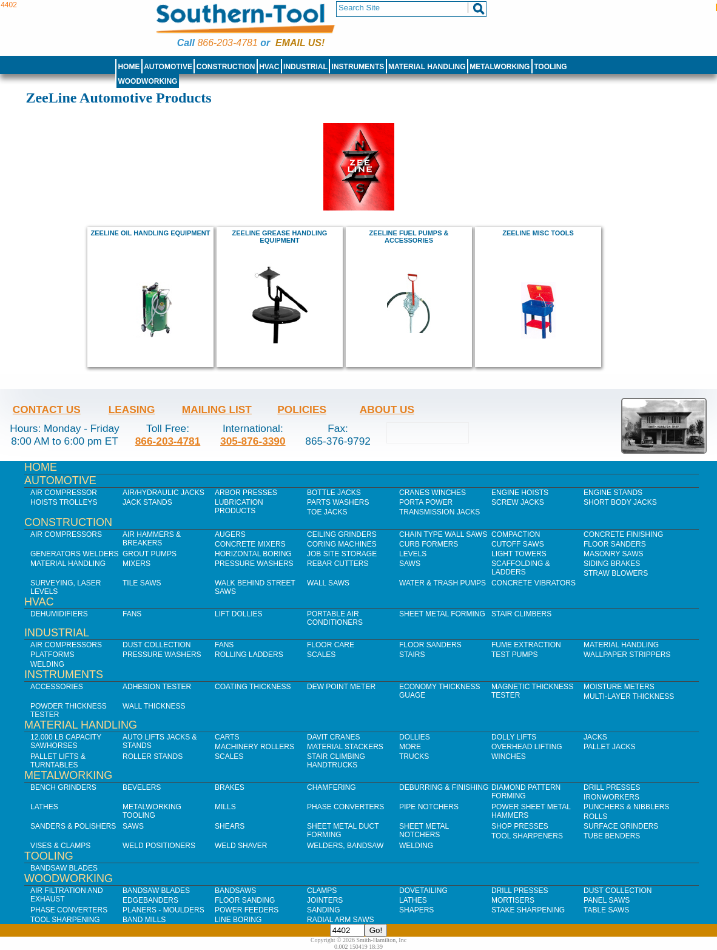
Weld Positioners (159, 845)
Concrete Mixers (250, 544)
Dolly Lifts (513, 737)
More (410, 747)
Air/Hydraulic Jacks (163, 492)
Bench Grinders (63, 787)
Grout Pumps (150, 554)
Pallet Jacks (610, 747)
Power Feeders (246, 910)
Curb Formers (428, 544)
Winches (508, 756)
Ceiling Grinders (342, 534)
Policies (301, 409)
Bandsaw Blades (64, 868)
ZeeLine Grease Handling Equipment (280, 236)
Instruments (358, 66)
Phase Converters (345, 807)
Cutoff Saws (517, 544)
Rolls (595, 816)
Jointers (325, 900)
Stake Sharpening (528, 910)
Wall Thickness (154, 706)
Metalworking (500, 66)
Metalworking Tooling (152, 811)
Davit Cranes (333, 737)
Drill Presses (612, 787)
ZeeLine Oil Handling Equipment (150, 233)
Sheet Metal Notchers (424, 830)
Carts (227, 737)
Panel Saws (607, 900)
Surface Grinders (621, 826)
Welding (47, 664)
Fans (132, 614)
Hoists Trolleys (63, 502)
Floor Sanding (245, 900)
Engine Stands (613, 492)
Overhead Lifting (526, 747)
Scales (321, 654)
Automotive (168, 66)
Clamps (322, 890)
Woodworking (147, 81)
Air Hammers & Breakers (152, 538)
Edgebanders (150, 900)
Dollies (414, 737)
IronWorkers (611, 797)
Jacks (595, 737)
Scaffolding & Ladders (520, 567)
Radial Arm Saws (340, 919)
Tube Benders (612, 836)
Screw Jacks (517, 502)
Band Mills (144, 919)
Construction (226, 66)
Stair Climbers (521, 614)
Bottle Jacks (334, 492)
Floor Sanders (615, 544)
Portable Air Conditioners (335, 618)
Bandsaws (235, 890)
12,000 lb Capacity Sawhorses (65, 741)
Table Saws (606, 910)
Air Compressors (66, 534)
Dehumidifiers (59, 614)
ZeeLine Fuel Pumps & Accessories (408, 236)
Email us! (300, 43)
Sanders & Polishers (73, 826)
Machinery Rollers (254, 747)
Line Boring (238, 919)
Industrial (305, 66)
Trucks (414, 756)
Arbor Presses (246, 492)
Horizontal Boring (253, 554)
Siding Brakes (612, 563)
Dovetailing (423, 890)
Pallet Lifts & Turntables (58, 760)
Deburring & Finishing (443, 787)
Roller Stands (153, 756)
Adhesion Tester (157, 686)
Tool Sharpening (65, 919)
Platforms (52, 654)
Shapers (416, 910)
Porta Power (426, 502)
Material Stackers (345, 747)
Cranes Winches (432, 492)
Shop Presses (519, 826)
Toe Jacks (327, 512)
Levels (412, 554)
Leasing (132, 409)
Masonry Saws (613, 554)
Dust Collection (156, 645)
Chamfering (331, 787)
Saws (409, 563)
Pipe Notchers (429, 807)
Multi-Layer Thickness (629, 696)
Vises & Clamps (60, 845)
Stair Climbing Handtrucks (336, 760)
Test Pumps (514, 654)
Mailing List (217, 409)
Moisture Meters (619, 686)
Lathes (44, 807)
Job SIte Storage (342, 554)
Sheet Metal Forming (442, 614)
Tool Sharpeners (527, 836)
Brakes (229, 787)
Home (129, 66)
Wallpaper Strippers (627, 654)
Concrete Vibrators (533, 583)
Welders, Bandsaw (345, 845)
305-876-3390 (253, 441)
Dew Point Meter (341, 686)
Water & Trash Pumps (442, 583)
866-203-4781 (227, 43)
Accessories (56, 686)
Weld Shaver (241, 845)
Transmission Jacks (439, 512)
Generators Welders (74, 554)
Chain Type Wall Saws (443, 534)
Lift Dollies (238, 614)
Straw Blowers (616, 573)
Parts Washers (338, 502)
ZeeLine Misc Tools (538, 233)
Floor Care (330, 645)
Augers (230, 534)
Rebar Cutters (337, 563)
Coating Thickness (253, 686)
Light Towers (519, 554)
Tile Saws (142, 583)
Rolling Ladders (249, 654)
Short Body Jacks (620, 502)
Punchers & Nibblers (626, 807)
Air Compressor (63, 492)
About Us (387, 409)
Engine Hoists (519, 492)
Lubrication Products (239, 506)
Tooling (550, 66)
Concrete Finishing (623, 534)
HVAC (269, 66)
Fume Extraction (526, 645)
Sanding (323, 910)
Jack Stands (147, 502)
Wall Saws (328, 583)
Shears (229, 826)
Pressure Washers (254, 563)
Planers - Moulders (163, 910)
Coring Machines (342, 544)
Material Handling (427, 66)
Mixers (136, 563)
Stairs (412, 654)
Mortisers (512, 900)
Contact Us (47, 409)
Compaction (515, 534)
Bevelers (142, 787)
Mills (225, 807)
